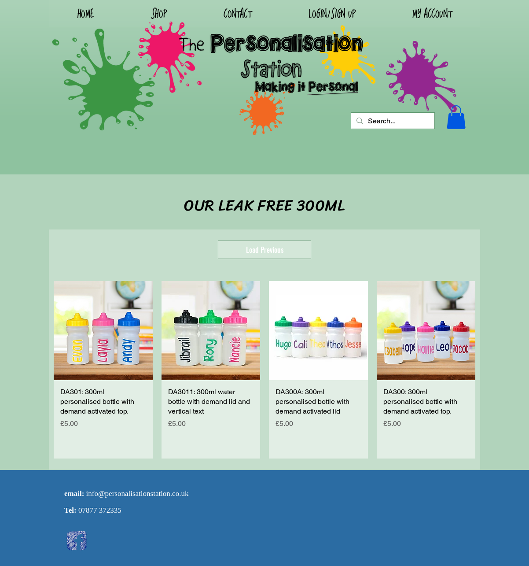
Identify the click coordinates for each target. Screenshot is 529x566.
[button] (332, 13)
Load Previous (264, 249)
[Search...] (392, 121)
